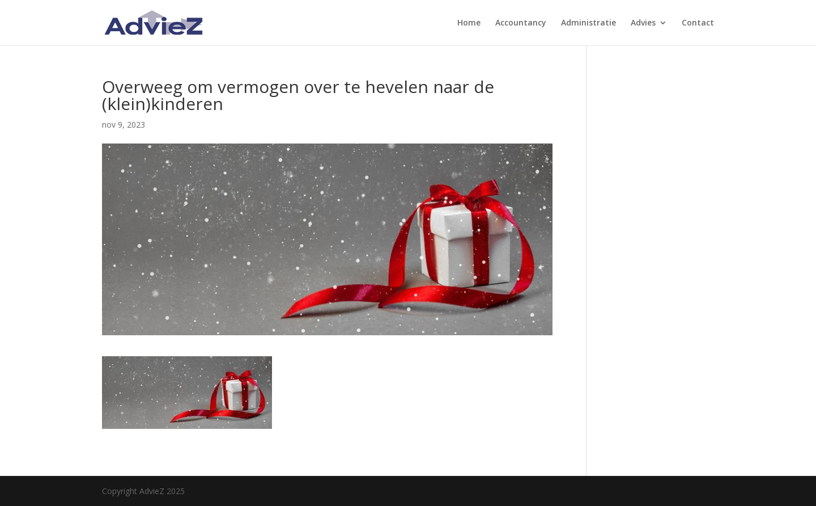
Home (469, 23)
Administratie (588, 23)
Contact (698, 23)
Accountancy (520, 23)
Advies (643, 23)
